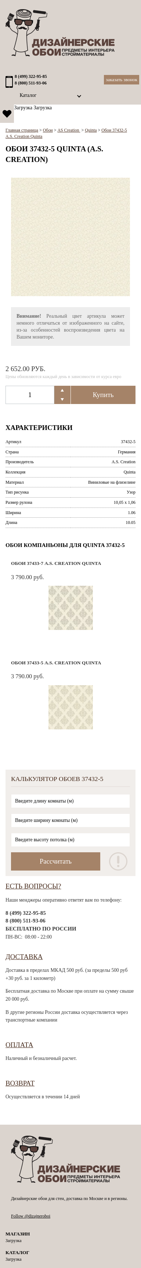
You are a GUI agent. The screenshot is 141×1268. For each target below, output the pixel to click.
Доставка (24, 957)
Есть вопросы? (33, 886)
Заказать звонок (121, 79)
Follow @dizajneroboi (30, 1216)
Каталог (27, 95)
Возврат (20, 1083)
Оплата (19, 1045)
